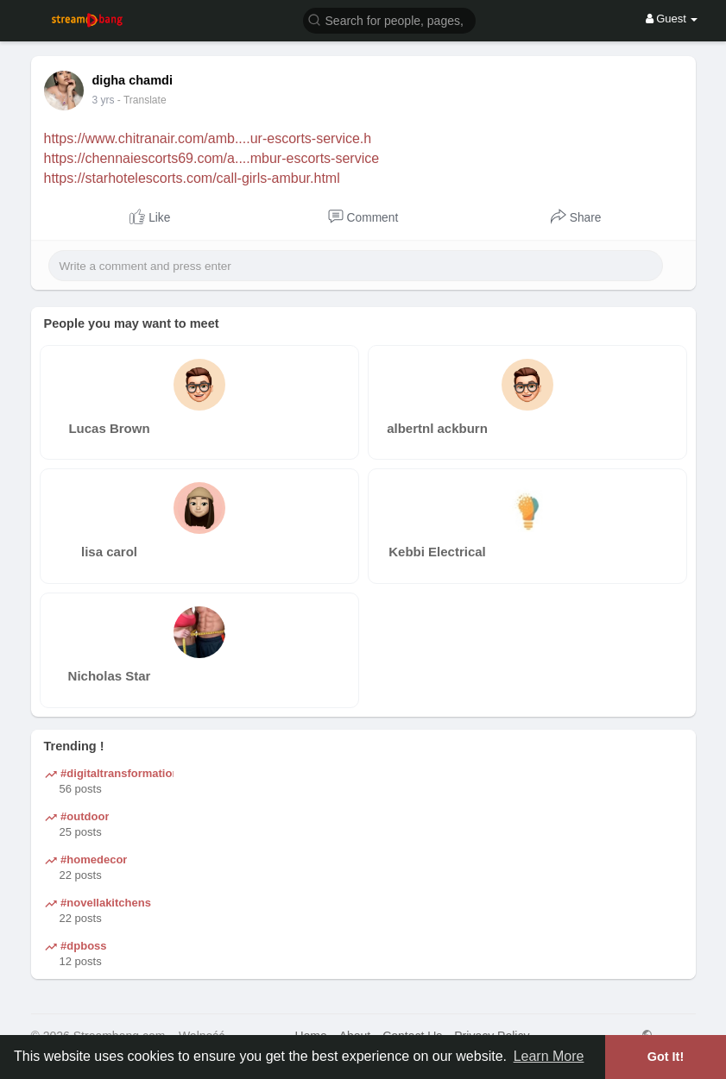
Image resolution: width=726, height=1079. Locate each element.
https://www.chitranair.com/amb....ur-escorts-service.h (208, 138)
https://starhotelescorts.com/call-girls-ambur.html (192, 178)
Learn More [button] (549, 1056)
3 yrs (103, 100)
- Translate (142, 100)
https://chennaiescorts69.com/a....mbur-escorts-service (212, 158)
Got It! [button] (665, 1056)
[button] (389, 19)
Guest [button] (672, 18)
